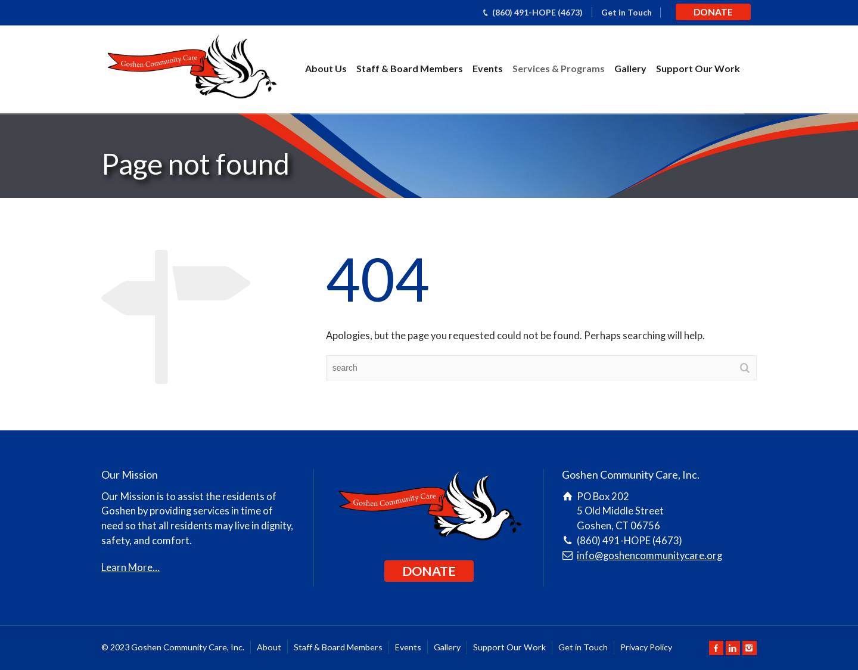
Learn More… (130, 567)
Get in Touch (626, 12)
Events (487, 68)
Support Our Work (698, 68)
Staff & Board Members (409, 68)
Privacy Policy (646, 647)
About (269, 647)
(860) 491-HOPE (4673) (537, 12)
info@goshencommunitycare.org (649, 556)
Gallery (630, 68)
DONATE (713, 12)
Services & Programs (558, 68)
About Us (326, 68)
